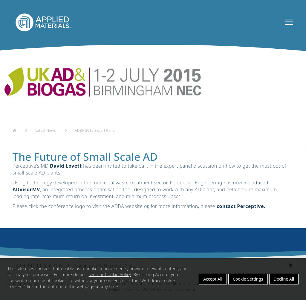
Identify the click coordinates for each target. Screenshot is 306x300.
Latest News (45, 130)
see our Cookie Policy (110, 274)
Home (18, 130)
